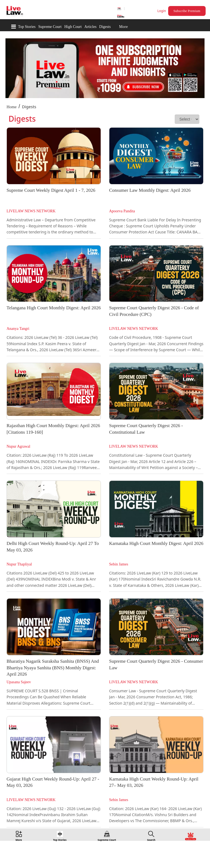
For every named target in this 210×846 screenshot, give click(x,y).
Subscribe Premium (186, 11)
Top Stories (27, 27)
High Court (72, 27)
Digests (105, 27)
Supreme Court (50, 27)
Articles (90, 27)
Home (12, 107)
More (123, 27)
